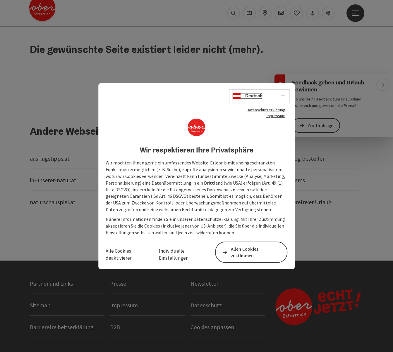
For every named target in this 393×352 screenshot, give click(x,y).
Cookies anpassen (212, 327)
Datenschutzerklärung (266, 109)
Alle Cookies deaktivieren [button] (119, 254)
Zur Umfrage (320, 125)
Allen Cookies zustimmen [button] (245, 252)
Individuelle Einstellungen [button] (173, 254)
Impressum (275, 115)
